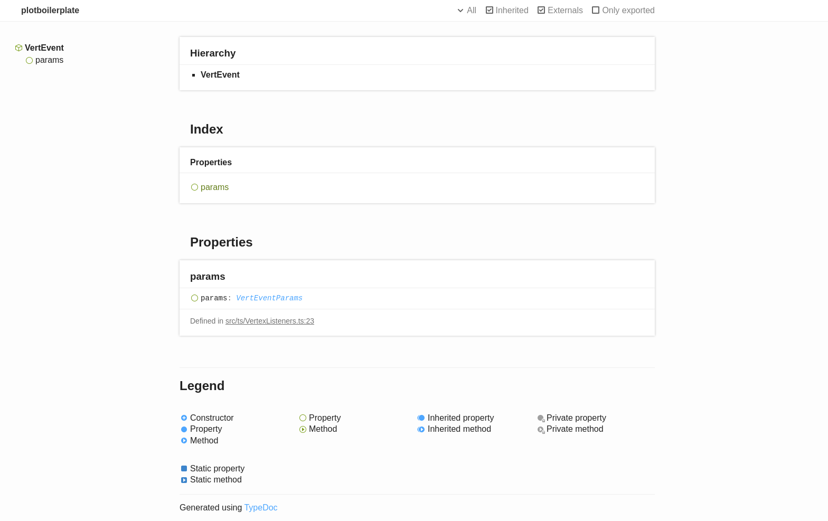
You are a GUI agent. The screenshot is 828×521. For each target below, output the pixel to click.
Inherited (512, 10)
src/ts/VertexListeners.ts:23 (269, 321)
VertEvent (44, 47)
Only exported (628, 10)
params (49, 59)
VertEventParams (269, 299)
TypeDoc (260, 507)
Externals (565, 10)
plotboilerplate (50, 10)
